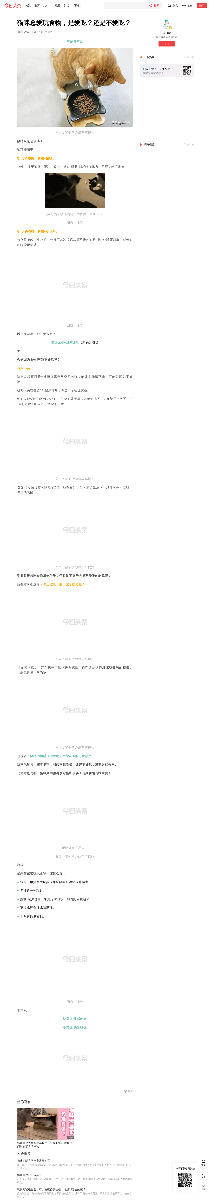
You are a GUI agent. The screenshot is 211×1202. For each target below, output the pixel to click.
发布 (192, 5)
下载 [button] (203, 1187)
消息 (177, 5)
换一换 (190, 57)
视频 (58, 5)
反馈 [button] (203, 1177)
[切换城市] (51, 5)
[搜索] (135, 5)
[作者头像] (167, 24)
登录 (204, 5)
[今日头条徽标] (12, 5)
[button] (28, 5)
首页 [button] (203, 1165)
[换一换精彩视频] (189, 144)
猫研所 (48, 31)
